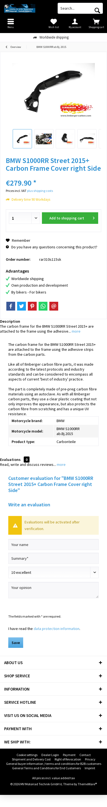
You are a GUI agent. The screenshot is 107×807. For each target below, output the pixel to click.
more (76, 331)
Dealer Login (50, 755)
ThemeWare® (87, 784)
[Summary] (53, 558)
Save (16, 642)
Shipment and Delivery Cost (31, 759)
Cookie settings (27, 755)
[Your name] (53, 544)
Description (10, 321)
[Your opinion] (53, 590)
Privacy (90, 759)
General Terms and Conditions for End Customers (46, 768)
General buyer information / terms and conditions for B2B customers (53, 764)
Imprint (90, 768)
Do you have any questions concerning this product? (51, 246)
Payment (69, 755)
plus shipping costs (40, 191)
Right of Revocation (68, 759)
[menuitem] (96, 23)
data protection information (56, 628)
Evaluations (10, 459)
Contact (85, 755)
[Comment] (53, 572)
